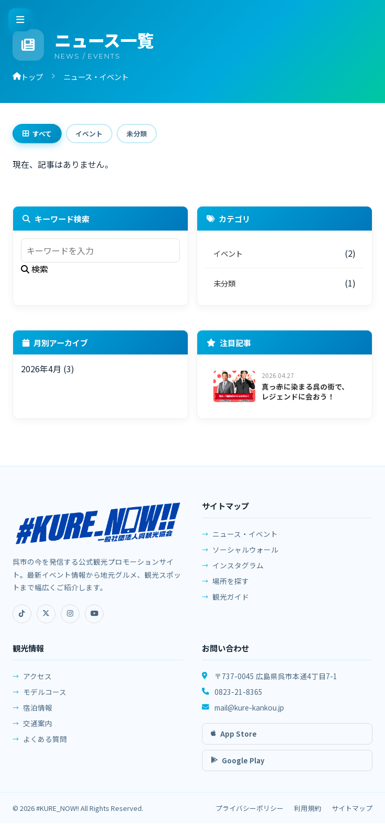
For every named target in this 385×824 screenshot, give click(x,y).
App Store (234, 739)
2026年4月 (41, 369)
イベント (91, 134)
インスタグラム (238, 571)
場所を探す (230, 586)
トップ (28, 76)
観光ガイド (230, 602)
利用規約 (307, 809)
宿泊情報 (37, 714)
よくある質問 (45, 746)
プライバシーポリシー (250, 809)
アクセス (37, 683)
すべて (37, 134)
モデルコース (44, 699)
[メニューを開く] (19, 19)
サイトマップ (352, 809)
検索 (34, 270)
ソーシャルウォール (245, 555)
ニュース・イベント (245, 539)
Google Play (238, 766)
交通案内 (37, 730)
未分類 (140, 134)
